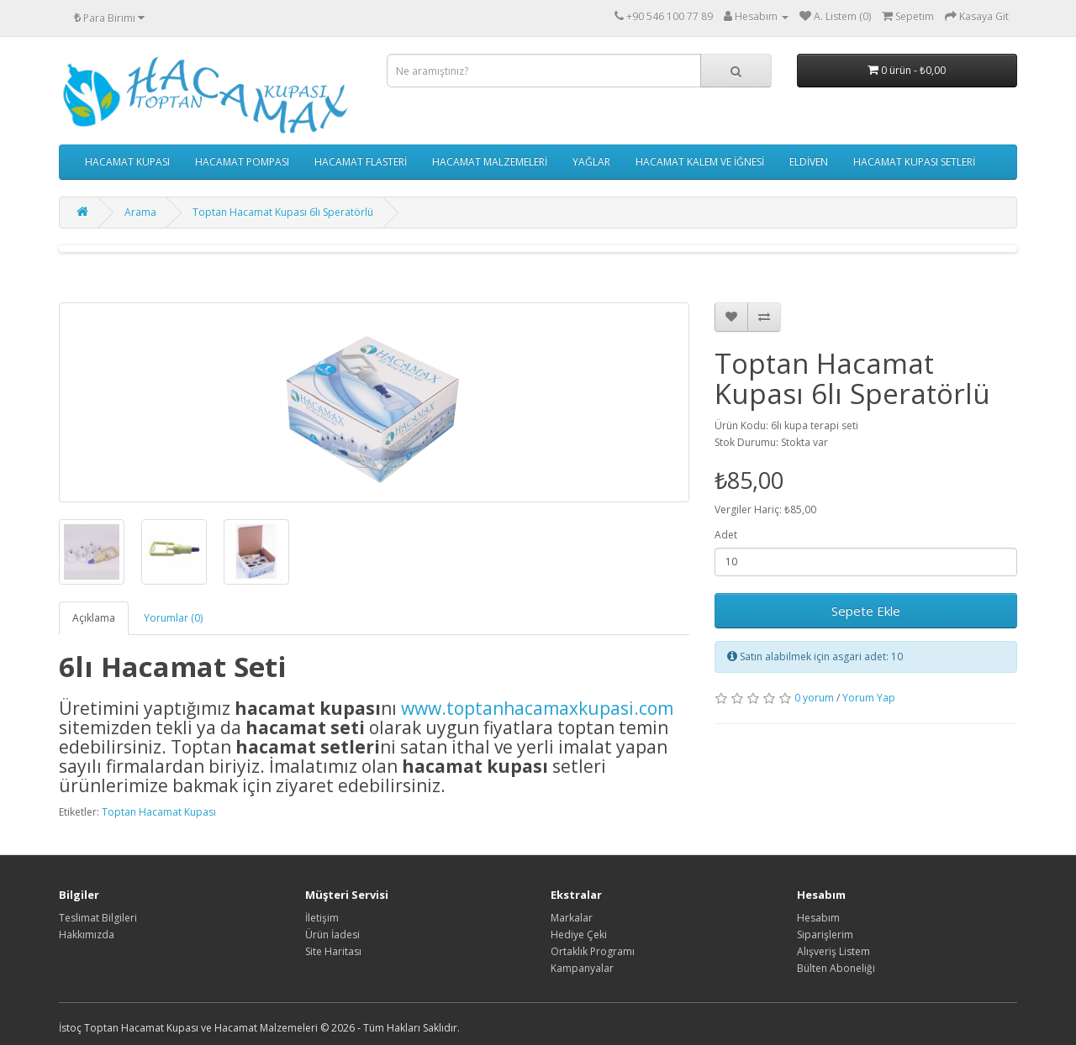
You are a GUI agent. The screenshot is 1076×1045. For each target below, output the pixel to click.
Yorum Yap (868, 698)
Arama (140, 212)
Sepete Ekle (865, 610)
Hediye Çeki (579, 934)
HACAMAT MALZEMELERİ (489, 162)
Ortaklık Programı (593, 951)
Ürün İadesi (332, 934)
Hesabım (818, 918)
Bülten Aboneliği (836, 968)
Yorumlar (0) (173, 618)
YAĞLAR (591, 162)
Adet (726, 535)
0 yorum (814, 698)
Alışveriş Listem (833, 951)
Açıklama (93, 618)
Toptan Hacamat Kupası (159, 812)
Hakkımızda (86, 934)
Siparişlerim (825, 934)
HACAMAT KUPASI (127, 162)
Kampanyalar (582, 968)
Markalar (572, 918)
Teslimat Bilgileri (98, 918)
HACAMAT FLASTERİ (360, 162)
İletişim (322, 918)
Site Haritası (333, 951)
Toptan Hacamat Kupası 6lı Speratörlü (283, 212)
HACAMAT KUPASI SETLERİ (914, 162)
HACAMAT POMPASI (242, 162)
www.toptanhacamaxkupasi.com (537, 708)
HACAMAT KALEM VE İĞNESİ (700, 162)
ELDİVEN (808, 162)
